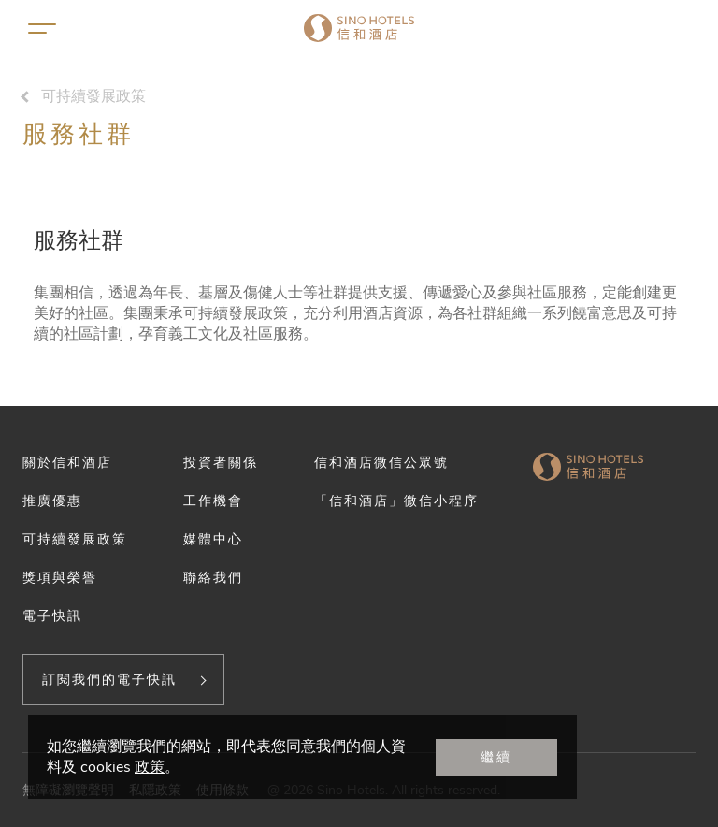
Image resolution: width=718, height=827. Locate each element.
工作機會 (213, 500)
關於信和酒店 (67, 462)
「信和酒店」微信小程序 (396, 500)
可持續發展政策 (93, 96)
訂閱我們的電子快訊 (109, 679)
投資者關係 (220, 462)
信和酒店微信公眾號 (381, 462)
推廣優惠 (52, 500)
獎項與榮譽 (59, 577)
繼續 (496, 756)
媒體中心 (213, 539)
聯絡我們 (213, 577)
